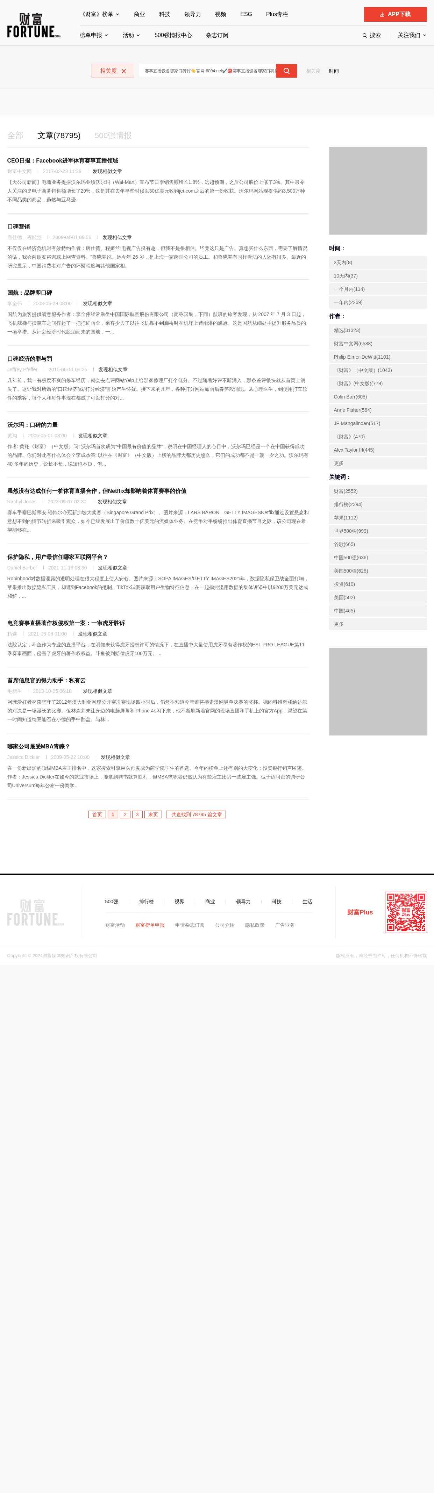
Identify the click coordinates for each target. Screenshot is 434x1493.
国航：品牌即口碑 (29, 293)
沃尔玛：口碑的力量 (32, 426)
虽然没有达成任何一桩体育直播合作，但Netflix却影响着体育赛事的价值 (97, 492)
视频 (220, 14)
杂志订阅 (217, 35)
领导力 (192, 14)
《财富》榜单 (96, 14)
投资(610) (344, 585)
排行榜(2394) (348, 505)
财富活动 (115, 925)
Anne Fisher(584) (353, 411)
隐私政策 (255, 925)
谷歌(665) (344, 545)
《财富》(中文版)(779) (358, 384)
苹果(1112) (346, 518)
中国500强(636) (351, 558)
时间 (334, 71)
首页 (97, 815)
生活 (307, 902)
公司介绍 (225, 925)
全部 (15, 135)
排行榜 (146, 902)
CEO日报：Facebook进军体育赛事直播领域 (62, 161)
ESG (246, 14)
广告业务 (285, 925)
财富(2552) (346, 492)
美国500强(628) (351, 571)
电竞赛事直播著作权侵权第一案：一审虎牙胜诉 (66, 624)
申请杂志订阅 (190, 925)
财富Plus (360, 913)
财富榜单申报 (150, 925)
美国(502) (344, 598)
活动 (128, 35)
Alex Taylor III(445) (354, 450)
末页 (153, 815)
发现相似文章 (107, 172)
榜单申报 (91, 35)
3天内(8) (343, 263)
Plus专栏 (277, 14)
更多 (339, 464)
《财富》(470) (349, 437)
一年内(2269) (348, 303)
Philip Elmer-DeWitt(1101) (362, 357)
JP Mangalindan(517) (357, 424)
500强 (111, 902)
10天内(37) (346, 276)
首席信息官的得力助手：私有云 (46, 681)
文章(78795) (61, 135)
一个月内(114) (349, 290)
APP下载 (395, 14)
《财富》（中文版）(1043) (363, 371)
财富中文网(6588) (353, 344)
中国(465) (344, 611)
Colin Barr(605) (350, 397)
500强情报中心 (173, 35)
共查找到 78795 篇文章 (196, 815)
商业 (139, 14)
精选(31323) (347, 331)
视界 (179, 902)
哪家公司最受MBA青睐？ (38, 747)
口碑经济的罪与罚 (29, 360)
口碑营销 (18, 227)
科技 (164, 14)
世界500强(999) (351, 531)
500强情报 (117, 135)
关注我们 (409, 35)
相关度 (313, 71)
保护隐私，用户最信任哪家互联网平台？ (57, 558)
